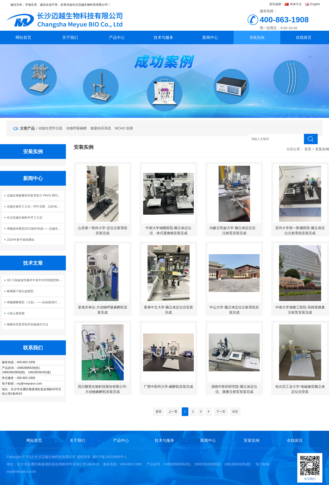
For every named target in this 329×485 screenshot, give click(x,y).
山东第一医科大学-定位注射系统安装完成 (102, 230)
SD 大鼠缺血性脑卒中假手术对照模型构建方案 (35, 280)
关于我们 (70, 37)
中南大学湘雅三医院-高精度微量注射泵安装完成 (300, 309)
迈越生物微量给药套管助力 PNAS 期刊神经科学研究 (35, 195)
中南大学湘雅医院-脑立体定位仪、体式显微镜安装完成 (169, 230)
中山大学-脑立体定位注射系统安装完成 (234, 309)
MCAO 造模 (124, 128)
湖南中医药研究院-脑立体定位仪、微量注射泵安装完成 (234, 389)
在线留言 (304, 37)
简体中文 (294, 4)
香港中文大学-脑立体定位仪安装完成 (168, 309)
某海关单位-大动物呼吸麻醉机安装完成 (102, 309)
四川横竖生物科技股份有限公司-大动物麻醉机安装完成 (102, 389)
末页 (235, 411)
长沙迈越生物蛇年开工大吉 (24, 217)
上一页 (172, 411)
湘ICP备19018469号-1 (109, 457)
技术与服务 (163, 37)
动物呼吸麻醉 (76, 128)
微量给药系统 (100, 128)
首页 (307, 149)
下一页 (220, 411)
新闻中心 (210, 37)
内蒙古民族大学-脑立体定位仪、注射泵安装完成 (234, 230)
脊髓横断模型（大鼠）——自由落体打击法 (35, 302)
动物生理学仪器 (50, 128)
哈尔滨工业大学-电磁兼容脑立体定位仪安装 (300, 389)
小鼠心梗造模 (16, 313)
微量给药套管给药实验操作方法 (27, 324)
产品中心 (117, 37)
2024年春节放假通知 (20, 239)
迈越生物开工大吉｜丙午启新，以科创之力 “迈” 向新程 (35, 206)
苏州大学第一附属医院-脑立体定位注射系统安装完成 (300, 230)
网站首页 (23, 37)
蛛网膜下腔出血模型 (20, 291)
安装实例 (257, 37)
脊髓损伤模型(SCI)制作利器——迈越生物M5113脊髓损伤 (35, 228)
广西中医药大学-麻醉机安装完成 (168, 386)
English (312, 4)
